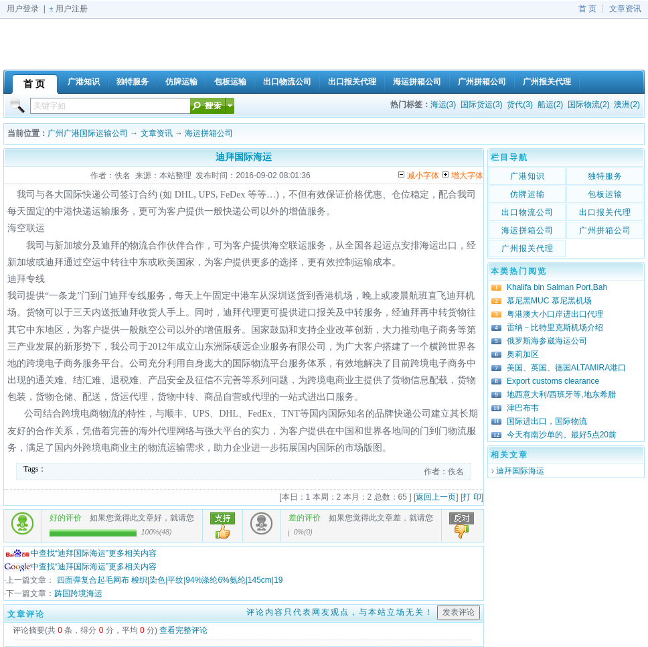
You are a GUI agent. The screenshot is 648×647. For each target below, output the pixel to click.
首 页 (587, 8)
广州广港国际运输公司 (88, 133)
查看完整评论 (183, 630)
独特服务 (605, 176)
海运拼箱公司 (209, 133)
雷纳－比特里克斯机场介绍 (555, 327)
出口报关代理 (605, 212)
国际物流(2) (589, 104)
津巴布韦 (523, 408)
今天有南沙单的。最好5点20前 (562, 434)
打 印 (472, 497)
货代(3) (520, 104)
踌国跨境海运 (78, 593)
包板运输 (605, 194)
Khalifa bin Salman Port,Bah (557, 287)
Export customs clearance (553, 381)
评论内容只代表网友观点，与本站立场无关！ (340, 612)
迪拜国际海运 (520, 471)
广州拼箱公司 (605, 230)
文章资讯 (625, 8)
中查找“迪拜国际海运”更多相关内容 (80, 553)
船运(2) (551, 104)
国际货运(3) (482, 104)
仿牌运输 (527, 194)
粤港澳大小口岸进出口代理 (555, 314)
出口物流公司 (527, 212)
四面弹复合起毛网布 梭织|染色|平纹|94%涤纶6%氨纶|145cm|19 (168, 580)
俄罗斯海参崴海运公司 (547, 341)
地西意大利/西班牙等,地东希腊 (561, 394)
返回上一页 (436, 497)
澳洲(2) (627, 104)
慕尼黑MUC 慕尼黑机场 (549, 300)
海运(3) (443, 104)
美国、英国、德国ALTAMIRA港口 (566, 367)
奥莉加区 (523, 354)
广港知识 (527, 176)
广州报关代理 (527, 248)
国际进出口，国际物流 (547, 421)
